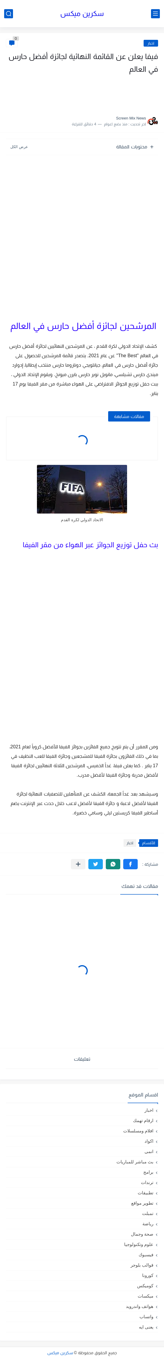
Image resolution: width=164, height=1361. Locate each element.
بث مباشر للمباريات (134, 1161)
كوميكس (145, 1285)
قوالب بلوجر (142, 1264)
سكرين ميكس (82, 13)
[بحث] (8, 13)
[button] (130, 864)
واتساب (146, 1316)
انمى (148, 1151)
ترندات (147, 1182)
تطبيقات (145, 1192)
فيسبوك (146, 1254)
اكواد (148, 1141)
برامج (148, 1172)
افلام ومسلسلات (138, 1130)
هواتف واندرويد (139, 1306)
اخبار (150, 43)
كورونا (147, 1275)
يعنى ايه (146, 1326)
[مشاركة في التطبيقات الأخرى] (78, 864)
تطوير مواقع (142, 1203)
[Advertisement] (99, 93)
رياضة (147, 1223)
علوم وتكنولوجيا (138, 1244)
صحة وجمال (142, 1234)
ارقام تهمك (143, 1120)
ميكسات (145, 1295)
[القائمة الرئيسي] (155, 13)
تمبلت (147, 1213)
